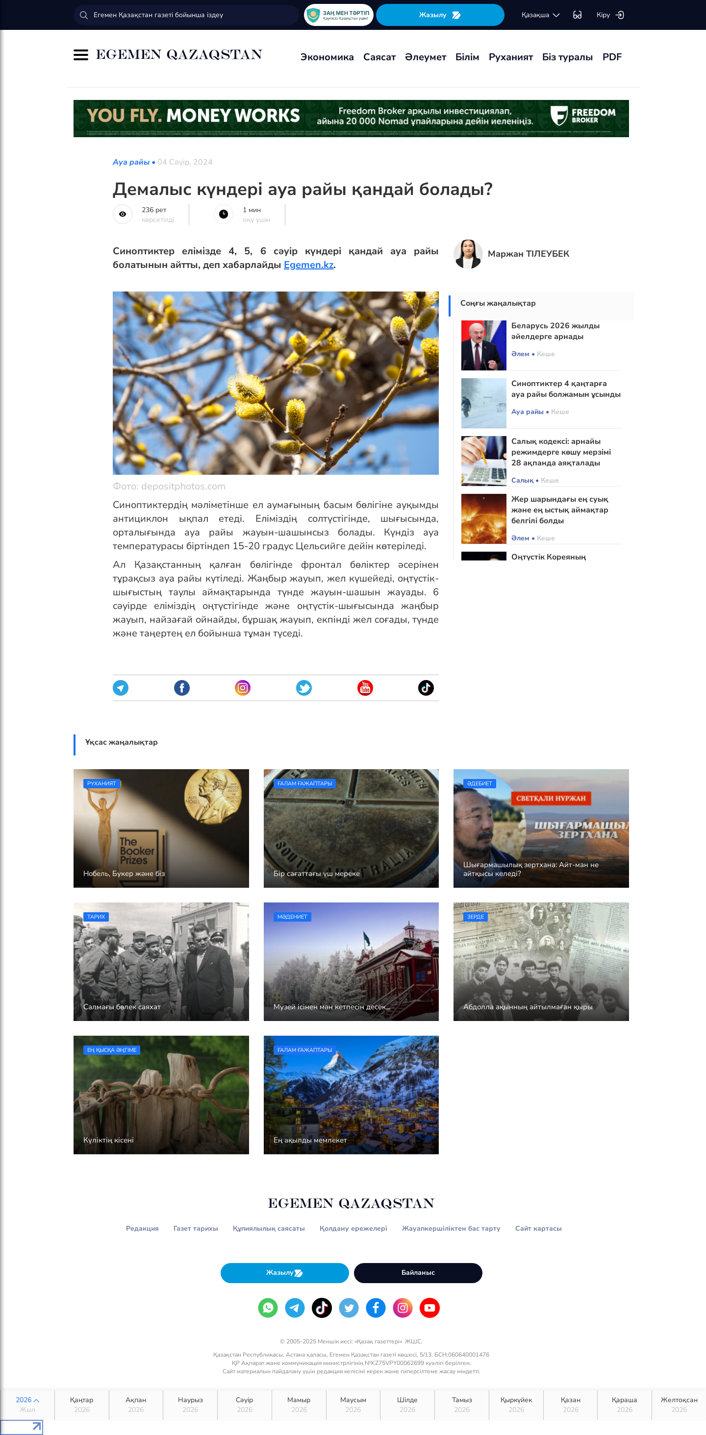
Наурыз (190, 1405)
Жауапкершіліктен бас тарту (451, 1228)
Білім (467, 57)
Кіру (611, 15)
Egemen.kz (308, 264)
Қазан (571, 1405)
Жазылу (440, 15)
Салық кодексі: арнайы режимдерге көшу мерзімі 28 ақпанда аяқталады (561, 452)
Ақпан (136, 1405)
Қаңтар (82, 1405)
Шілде (407, 1405)
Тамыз (462, 1405)
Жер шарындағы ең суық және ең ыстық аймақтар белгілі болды (559, 510)
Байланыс (418, 1272)
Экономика (327, 57)
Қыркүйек (516, 1405)
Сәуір (245, 1405)
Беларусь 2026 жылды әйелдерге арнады (555, 331)
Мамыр (299, 1405)
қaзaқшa (541, 15)
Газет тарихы (196, 1228)
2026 (27, 1405)
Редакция (142, 1228)
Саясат (379, 57)
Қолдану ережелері (353, 1228)
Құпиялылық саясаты (269, 1228)
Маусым (353, 1405)
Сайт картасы (538, 1228)
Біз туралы (567, 57)
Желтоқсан (679, 1405)
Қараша (625, 1405)
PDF (612, 57)
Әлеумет (425, 57)
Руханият (511, 57)
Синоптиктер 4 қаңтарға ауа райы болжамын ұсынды (566, 389)
